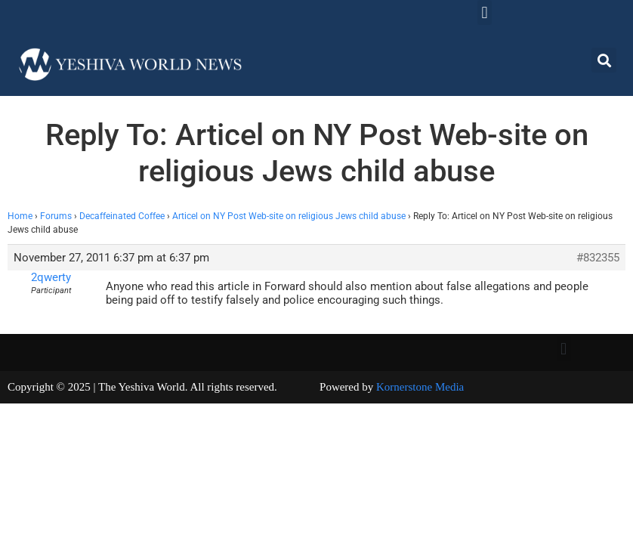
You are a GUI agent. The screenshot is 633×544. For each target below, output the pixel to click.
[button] (484, 12)
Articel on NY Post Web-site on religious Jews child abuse (289, 216)
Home (20, 216)
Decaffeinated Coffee (122, 216)
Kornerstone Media (420, 387)
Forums (56, 216)
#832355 (597, 257)
